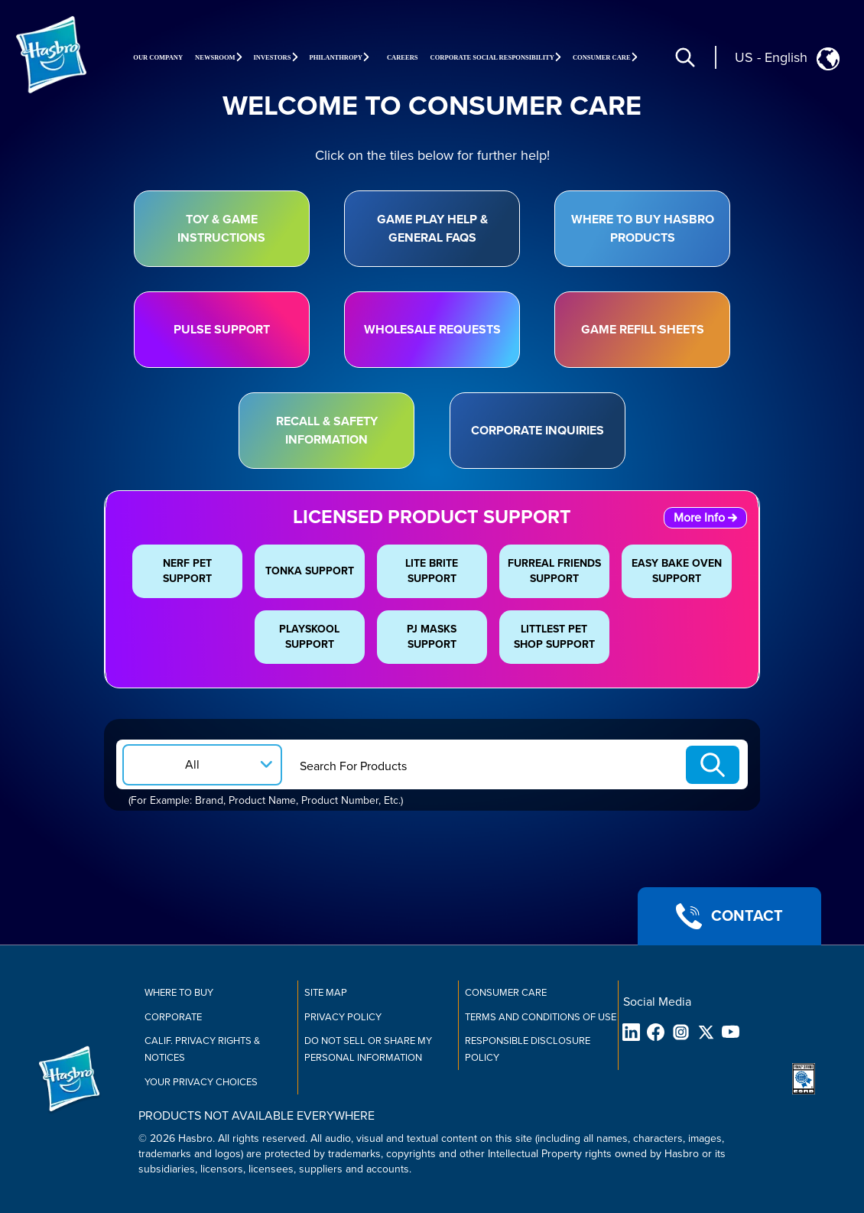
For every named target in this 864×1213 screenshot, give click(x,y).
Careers (402, 57)
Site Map (325, 993)
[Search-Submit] (712, 765)
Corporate (173, 1017)
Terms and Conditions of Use (540, 1017)
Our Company (158, 57)
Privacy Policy (343, 1017)
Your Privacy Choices (201, 1082)
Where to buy (179, 993)
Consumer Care (506, 993)
